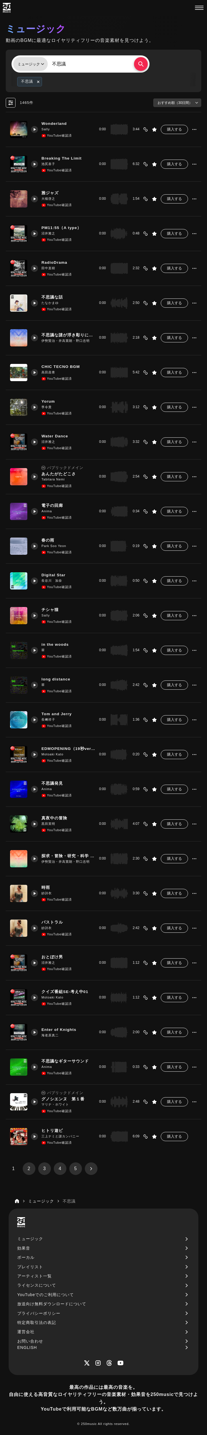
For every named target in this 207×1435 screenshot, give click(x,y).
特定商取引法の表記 (36, 1322)
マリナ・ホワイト (56, 1104)
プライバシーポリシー (38, 1313)
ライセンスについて (36, 1285)
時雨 (47, 887)
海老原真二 (51, 1035)
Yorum (50, 401)
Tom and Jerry (58, 714)
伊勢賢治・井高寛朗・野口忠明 (67, 340)
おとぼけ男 (53, 957)
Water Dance (56, 436)
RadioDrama (56, 262)
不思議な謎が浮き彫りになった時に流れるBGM (67, 335)
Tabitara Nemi (54, 479)
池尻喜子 (50, 164)
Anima (48, 511)
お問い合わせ (30, 1341)
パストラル (53, 922)
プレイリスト (30, 1267)
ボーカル (25, 1257)
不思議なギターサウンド (66, 1061)
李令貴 (48, 407)
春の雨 (49, 540)
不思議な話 (53, 297)
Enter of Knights (61, 1029)
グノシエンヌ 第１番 (64, 1099)
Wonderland (56, 123)
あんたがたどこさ (60, 474)
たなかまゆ (51, 303)
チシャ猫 (51, 610)
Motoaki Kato (54, 754)
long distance (57, 679)
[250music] (7, 8)
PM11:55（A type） (63, 228)
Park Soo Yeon (55, 546)
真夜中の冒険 (56, 818)
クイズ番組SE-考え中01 (66, 992)
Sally (47, 129)
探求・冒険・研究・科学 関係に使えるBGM (67, 856)
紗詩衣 (48, 893)
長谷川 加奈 (53, 580)
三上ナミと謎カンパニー (62, 1136)
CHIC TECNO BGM (63, 366)
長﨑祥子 (50, 719)
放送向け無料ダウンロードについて (51, 1304)
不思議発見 (53, 783)
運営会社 (25, 1331)
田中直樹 (50, 268)
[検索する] (141, 64)
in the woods (57, 644)
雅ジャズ (51, 193)
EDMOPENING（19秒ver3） (67, 748)
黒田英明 (50, 823)
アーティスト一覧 (34, 1276)
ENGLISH (27, 1347)
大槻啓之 (50, 198)
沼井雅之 (50, 233)
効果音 (23, 1248)
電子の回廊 (53, 505)
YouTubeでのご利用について (45, 1294)
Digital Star (55, 575)
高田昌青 (50, 372)
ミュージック (30, 1238)
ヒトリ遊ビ (53, 1130)
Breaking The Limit (63, 158)
